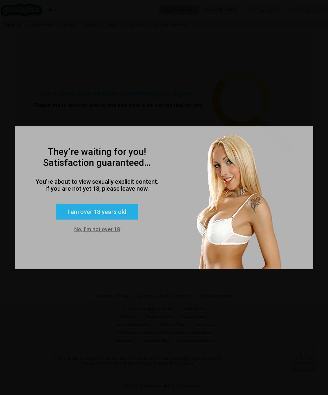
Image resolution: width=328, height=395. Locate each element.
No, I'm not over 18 (97, 229)
